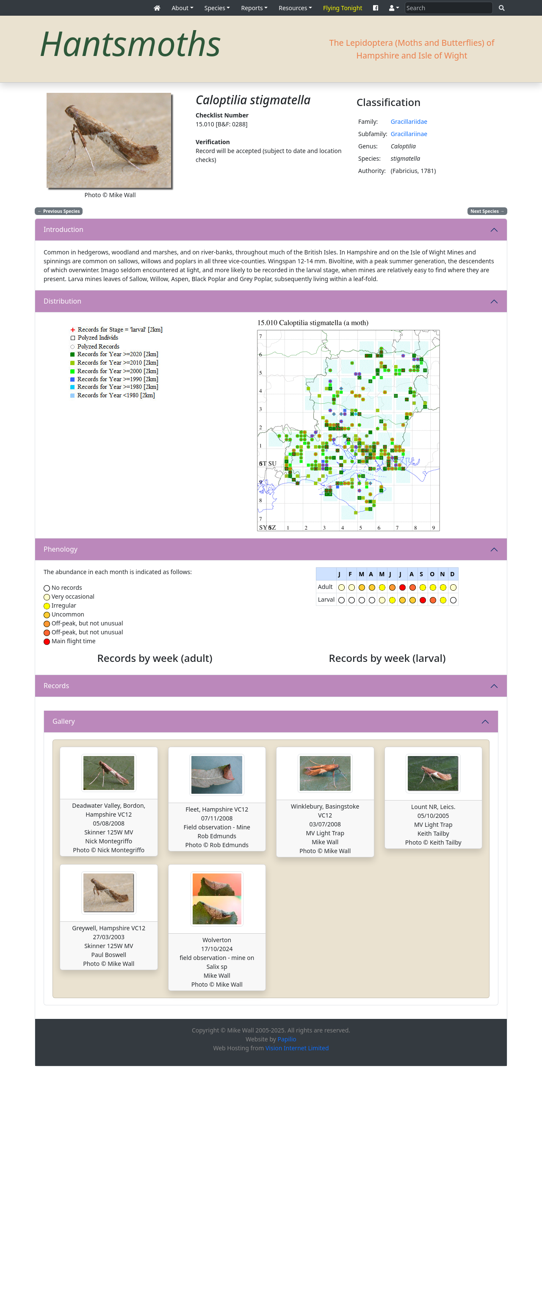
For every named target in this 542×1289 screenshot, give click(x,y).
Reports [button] (252, 8)
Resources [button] (293, 8)
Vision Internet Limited (297, 1271)
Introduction (63, 229)
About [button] (179, 8)
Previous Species (59, 211)
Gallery (64, 944)
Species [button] (215, 8)
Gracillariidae (409, 121)
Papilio (287, 1262)
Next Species (487, 211)
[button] (394, 8)
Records (56, 797)
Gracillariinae (409, 134)
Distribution (62, 301)
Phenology (60, 549)
